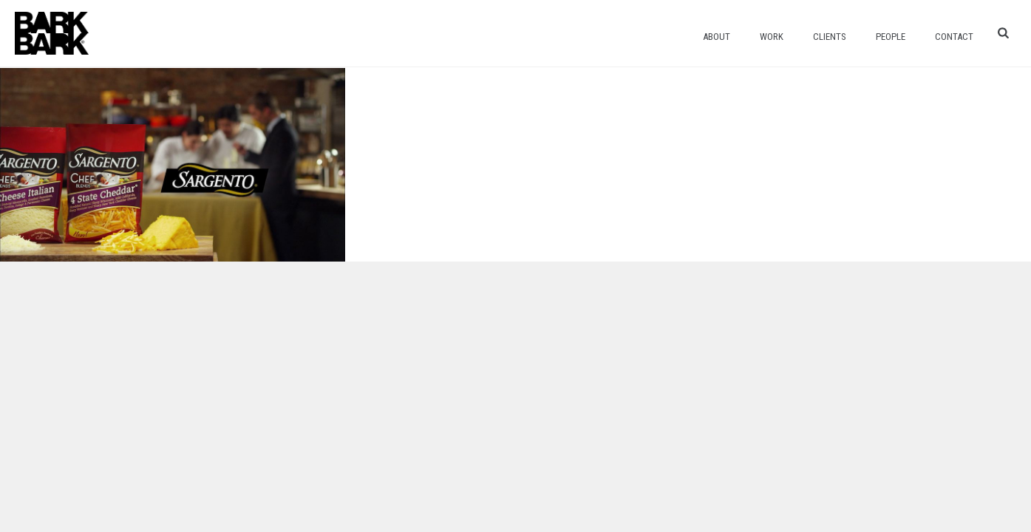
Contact (954, 36)
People (890, 36)
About (716, 36)
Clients (829, 36)
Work (771, 36)
